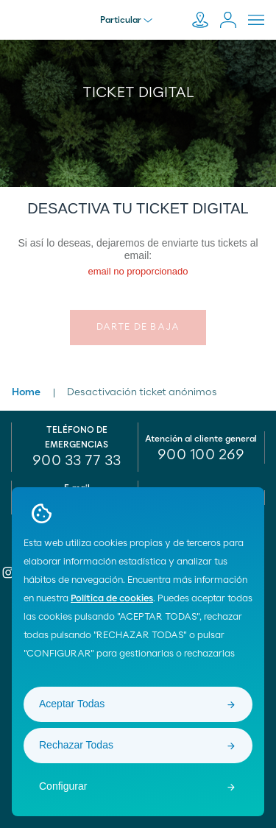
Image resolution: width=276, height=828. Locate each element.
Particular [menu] (126, 19)
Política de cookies (112, 599)
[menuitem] (202, 455)
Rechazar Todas (76, 745)
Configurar (63, 786)
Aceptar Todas (72, 704)
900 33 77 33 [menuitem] (76, 460)
